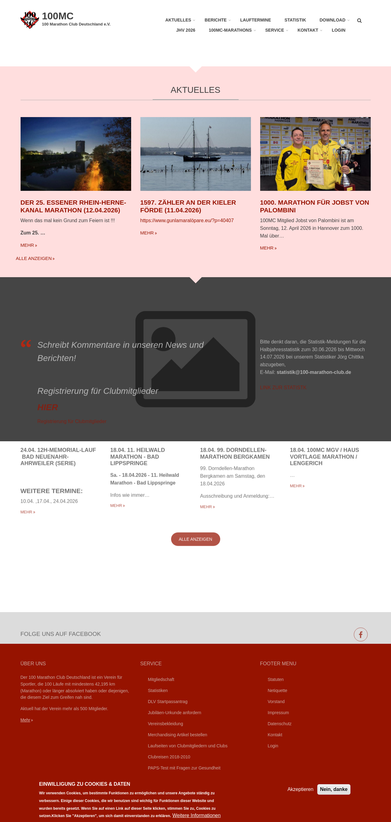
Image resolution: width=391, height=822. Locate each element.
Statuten (276, 679)
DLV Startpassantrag (168, 701)
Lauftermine (255, 20)
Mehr (25, 720)
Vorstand (276, 701)
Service (274, 30)
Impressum (278, 712)
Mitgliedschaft (161, 679)
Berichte (216, 20)
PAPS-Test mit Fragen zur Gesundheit (184, 767)
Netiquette (277, 690)
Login (338, 30)
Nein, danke (334, 789)
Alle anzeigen (34, 258)
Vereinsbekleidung (165, 723)
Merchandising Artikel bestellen (177, 734)
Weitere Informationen (196, 815)
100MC (58, 16)
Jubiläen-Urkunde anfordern (174, 712)
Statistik (295, 20)
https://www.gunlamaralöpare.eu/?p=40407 (187, 220)
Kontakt (308, 30)
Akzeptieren (300, 789)
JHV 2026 (185, 30)
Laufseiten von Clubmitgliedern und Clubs (188, 745)
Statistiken (158, 690)
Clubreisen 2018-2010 (169, 756)
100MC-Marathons (230, 30)
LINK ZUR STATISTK (283, 433)
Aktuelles (178, 20)
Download (333, 20)
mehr (27, 245)
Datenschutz (280, 723)
